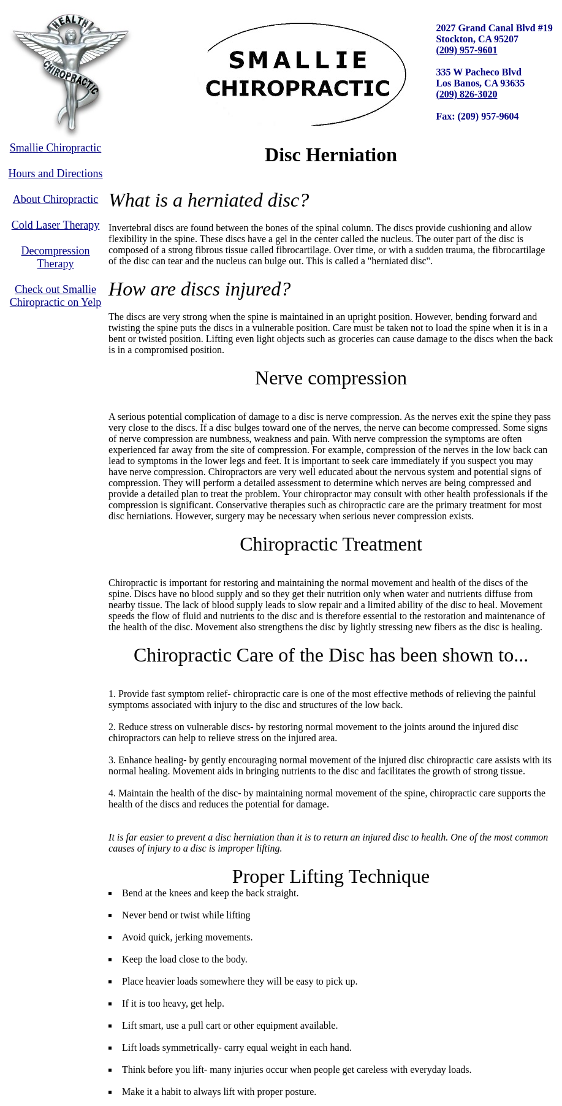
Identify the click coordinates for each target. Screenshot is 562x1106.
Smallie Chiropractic (55, 148)
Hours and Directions (56, 173)
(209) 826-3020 (466, 94)
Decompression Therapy (55, 257)
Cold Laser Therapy (56, 225)
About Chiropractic (55, 199)
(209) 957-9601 (466, 50)
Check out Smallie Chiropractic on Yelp (55, 295)
